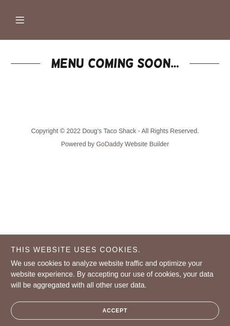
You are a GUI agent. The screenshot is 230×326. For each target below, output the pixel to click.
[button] (20, 20)
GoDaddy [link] (109, 144)
